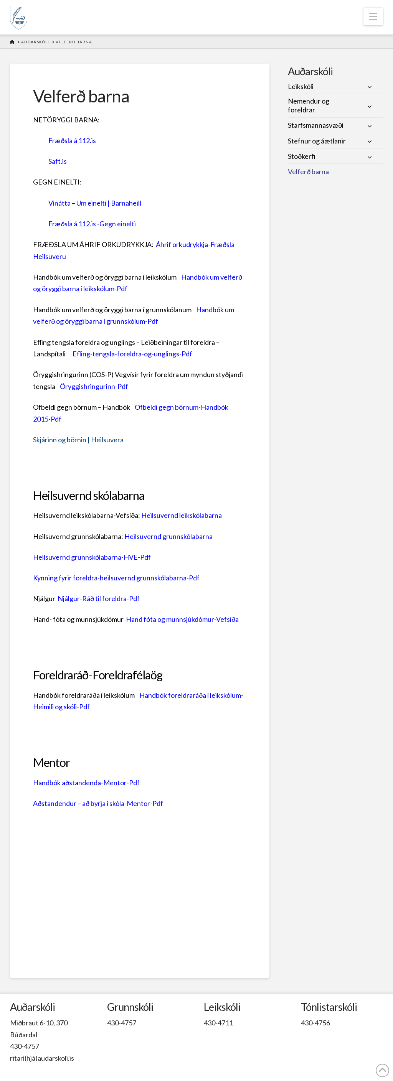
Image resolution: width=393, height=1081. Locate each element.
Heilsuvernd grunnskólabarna (168, 536)
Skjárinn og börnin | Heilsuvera (78, 439)
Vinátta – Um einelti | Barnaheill (94, 203)
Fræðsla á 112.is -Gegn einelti (92, 223)
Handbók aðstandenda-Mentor (80, 782)
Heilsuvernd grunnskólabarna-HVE (85, 557)
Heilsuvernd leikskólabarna (181, 515)
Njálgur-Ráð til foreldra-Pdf (99, 598)
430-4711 (218, 1022)
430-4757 (24, 1046)
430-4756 (315, 1022)
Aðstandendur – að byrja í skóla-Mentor (91, 803)
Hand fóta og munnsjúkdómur (170, 619)
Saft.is (57, 161)
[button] (373, 16)
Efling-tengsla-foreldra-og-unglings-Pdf (132, 353)
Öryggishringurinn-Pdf (94, 386)
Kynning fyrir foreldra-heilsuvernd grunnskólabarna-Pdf (116, 577)
